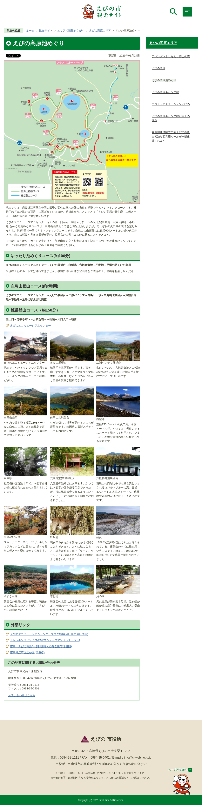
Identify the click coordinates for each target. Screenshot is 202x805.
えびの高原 (158, 68)
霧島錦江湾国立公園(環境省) (27, 652)
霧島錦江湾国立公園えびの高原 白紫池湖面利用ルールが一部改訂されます (171, 136)
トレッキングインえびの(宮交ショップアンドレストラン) (45, 640)
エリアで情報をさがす (70, 30)
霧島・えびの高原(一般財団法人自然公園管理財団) (41, 646)
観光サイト (46, 30)
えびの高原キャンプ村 (165, 92)
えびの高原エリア (100, 30)
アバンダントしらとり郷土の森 (171, 56)
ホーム (30, 30)
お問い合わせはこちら (21, 695)
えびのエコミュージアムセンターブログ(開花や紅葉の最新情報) (49, 634)
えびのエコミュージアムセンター (30, 325)
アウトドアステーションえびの (171, 104)
